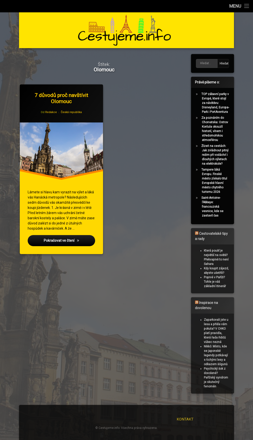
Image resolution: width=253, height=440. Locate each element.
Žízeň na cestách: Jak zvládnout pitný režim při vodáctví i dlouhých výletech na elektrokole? (216, 154)
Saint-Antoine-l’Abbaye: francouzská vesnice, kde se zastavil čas (214, 206)
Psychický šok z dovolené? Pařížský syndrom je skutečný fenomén (217, 377)
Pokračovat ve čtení (70, 242)
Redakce (51, 113)
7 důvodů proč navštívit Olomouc (62, 97)
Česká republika (71, 112)
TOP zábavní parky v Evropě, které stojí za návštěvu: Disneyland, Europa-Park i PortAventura (216, 103)
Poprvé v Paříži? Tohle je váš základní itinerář (216, 282)
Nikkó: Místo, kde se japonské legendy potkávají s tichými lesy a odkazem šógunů (217, 355)
